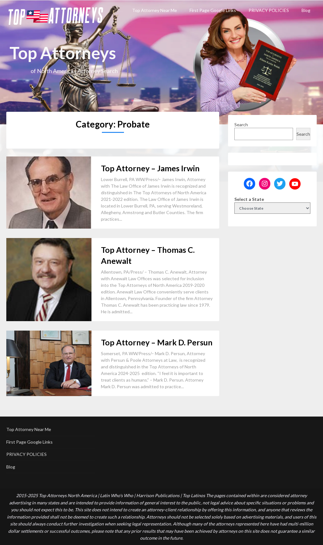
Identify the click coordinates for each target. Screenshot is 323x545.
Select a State (249, 199)
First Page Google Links (213, 10)
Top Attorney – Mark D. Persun (157, 342)
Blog (306, 10)
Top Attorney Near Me (154, 10)
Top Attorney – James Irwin (150, 168)
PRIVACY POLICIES (269, 10)
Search (241, 124)
